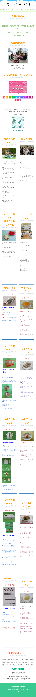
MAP (26, 689)
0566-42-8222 (18, 669)
